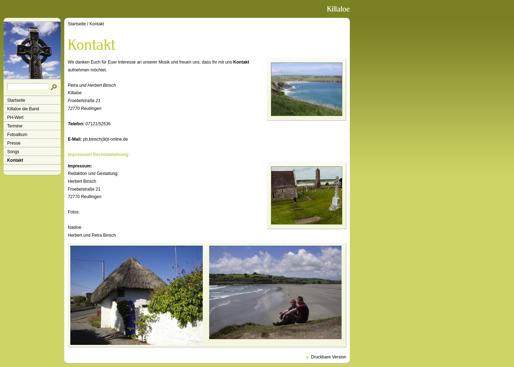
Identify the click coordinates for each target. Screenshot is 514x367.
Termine (14, 126)
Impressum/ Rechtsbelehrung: (99, 154)
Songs (13, 151)
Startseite (16, 100)
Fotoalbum (17, 134)
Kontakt (15, 160)
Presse (13, 143)
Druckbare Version (328, 357)
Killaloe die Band (23, 108)
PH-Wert (15, 117)
